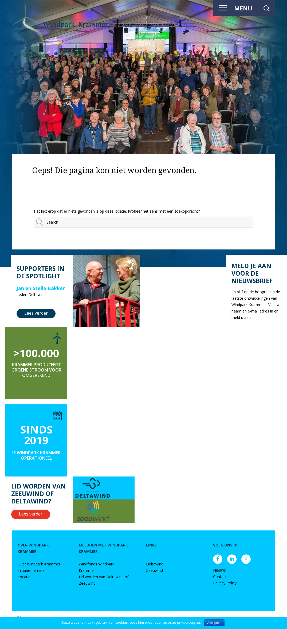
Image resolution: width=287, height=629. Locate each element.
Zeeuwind (154, 570)
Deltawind (154, 564)
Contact (220, 576)
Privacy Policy (225, 582)
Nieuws (219, 570)
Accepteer (214, 623)
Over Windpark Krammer (39, 564)
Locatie (24, 576)
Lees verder (36, 313)
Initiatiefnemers (31, 570)
